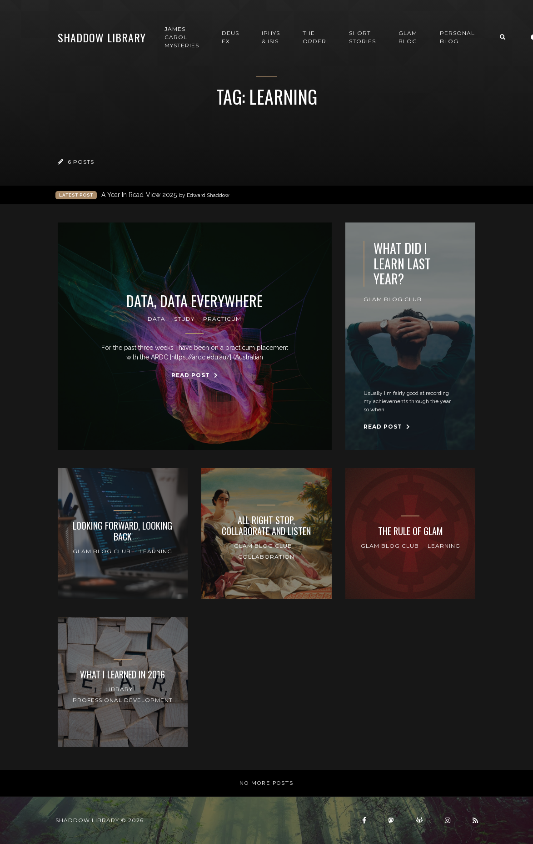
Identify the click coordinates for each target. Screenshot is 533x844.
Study (184, 318)
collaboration (266, 556)
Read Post (194, 375)
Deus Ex (230, 37)
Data (156, 318)
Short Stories (362, 37)
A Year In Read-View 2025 (165, 195)
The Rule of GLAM (410, 531)
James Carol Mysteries (181, 37)
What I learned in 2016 (122, 674)
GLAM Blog (408, 37)
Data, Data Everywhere (194, 300)
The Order (314, 37)
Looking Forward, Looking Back (122, 531)
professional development (123, 700)
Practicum (222, 318)
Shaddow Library (102, 37)
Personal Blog (457, 37)
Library (119, 689)
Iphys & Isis (271, 37)
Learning (155, 551)
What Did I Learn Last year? (402, 264)
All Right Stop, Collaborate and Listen (266, 525)
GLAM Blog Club (393, 299)
